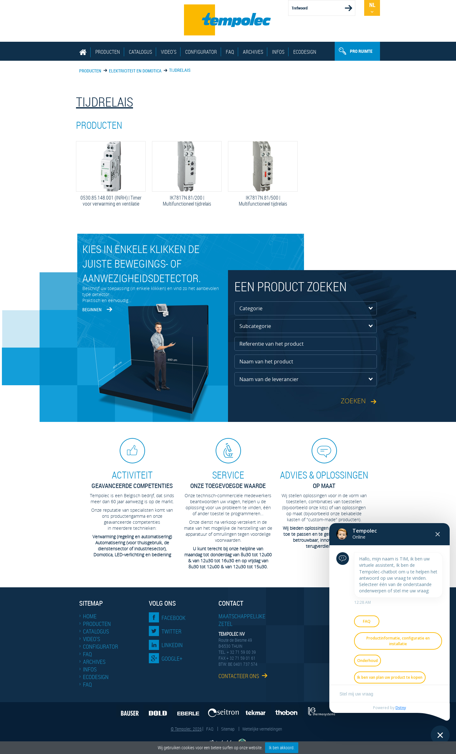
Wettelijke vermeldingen (262, 729)
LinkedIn (172, 645)
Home (90, 616)
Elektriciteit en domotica (135, 71)
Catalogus (140, 51)
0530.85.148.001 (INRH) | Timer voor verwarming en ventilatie (110, 201)
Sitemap (228, 729)
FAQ (230, 51)
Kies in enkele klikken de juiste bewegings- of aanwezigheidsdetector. (141, 263)
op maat (324, 479)
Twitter (171, 631)
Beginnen (92, 309)
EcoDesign (304, 51)
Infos (278, 51)
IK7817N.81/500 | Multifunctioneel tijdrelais (262, 201)
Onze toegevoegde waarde (228, 479)
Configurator (201, 51)
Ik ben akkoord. (281, 748)
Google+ (172, 658)
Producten (107, 51)
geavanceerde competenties (132, 479)
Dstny (401, 707)
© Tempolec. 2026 (186, 729)
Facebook (174, 617)
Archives (253, 51)
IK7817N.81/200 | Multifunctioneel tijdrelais (186, 201)
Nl (372, 5)
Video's (168, 51)
